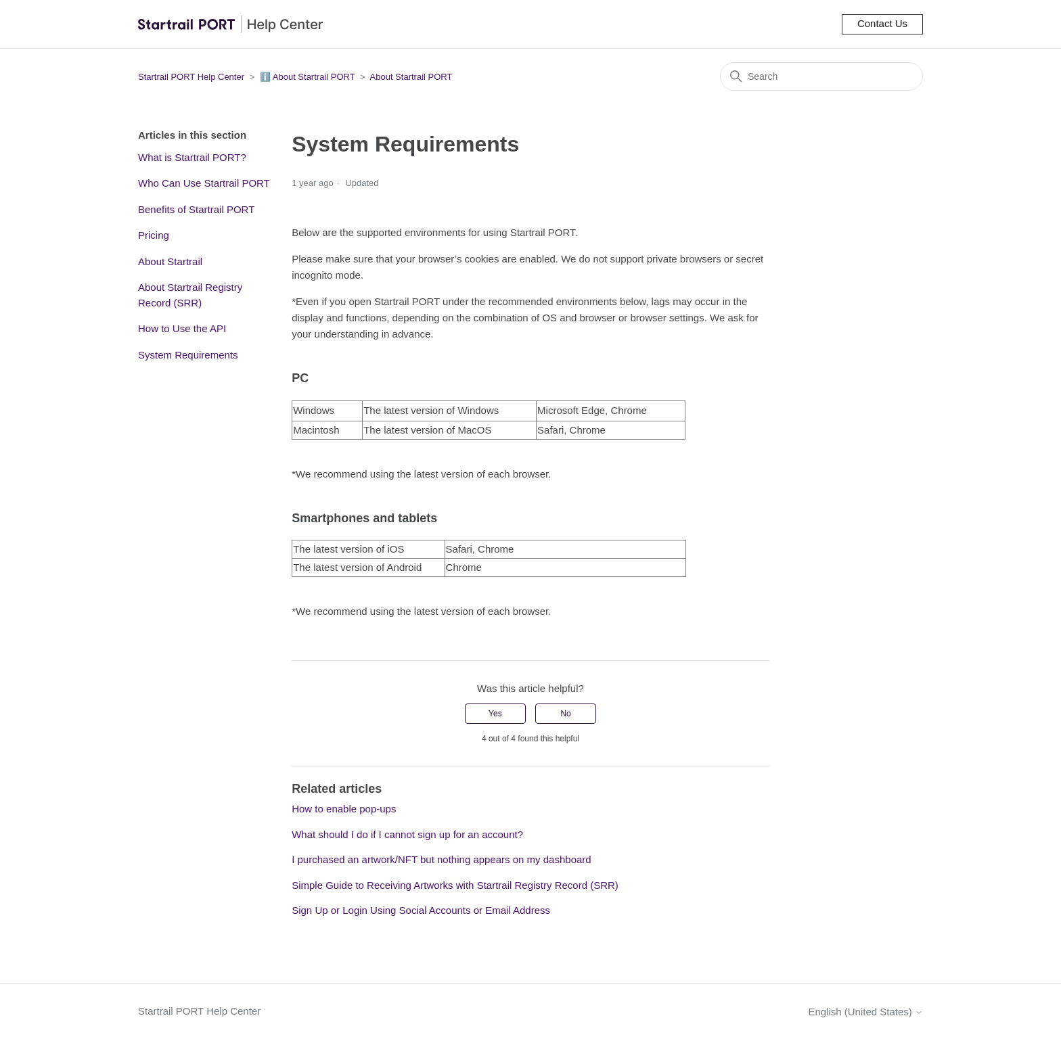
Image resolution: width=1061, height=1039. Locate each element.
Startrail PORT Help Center (191, 77)
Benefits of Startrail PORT (196, 209)
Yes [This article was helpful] (495, 713)
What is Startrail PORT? (192, 157)
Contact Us (882, 23)
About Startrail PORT (411, 77)
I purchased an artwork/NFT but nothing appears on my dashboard (441, 859)
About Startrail (170, 261)
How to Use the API (182, 328)
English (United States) (865, 1011)
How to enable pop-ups (344, 808)
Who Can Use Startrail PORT (204, 183)
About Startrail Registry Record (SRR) (190, 294)
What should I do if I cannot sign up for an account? (407, 834)
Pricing (153, 235)
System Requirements (188, 355)
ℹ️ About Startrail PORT (307, 77)
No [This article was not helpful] (565, 713)
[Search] (821, 76)
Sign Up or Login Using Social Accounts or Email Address (421, 910)
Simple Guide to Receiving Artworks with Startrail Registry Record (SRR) (455, 885)
